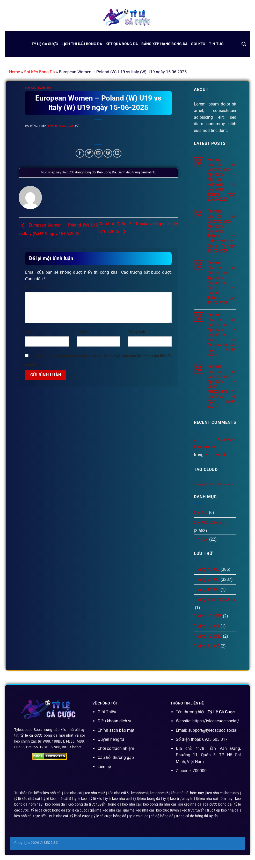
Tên (29, 332)
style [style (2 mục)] (219, 484)
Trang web (136, 332)
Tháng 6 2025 (207, 579)
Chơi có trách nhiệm (116, 748)
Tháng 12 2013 (208, 636)
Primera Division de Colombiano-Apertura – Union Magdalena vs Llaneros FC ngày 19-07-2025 (221, 386)
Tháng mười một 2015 (214, 599)
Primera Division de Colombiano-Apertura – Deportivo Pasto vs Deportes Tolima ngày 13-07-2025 (221, 282)
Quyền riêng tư (111, 739)
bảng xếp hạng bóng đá (164, 44)
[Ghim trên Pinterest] (108, 153)
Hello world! (215, 454)
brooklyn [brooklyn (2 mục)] (199, 484)
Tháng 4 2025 (207, 589)
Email (82, 332)
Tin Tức (216, 44)
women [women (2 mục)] (228, 484)
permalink (148, 172)
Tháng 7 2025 (207, 569)
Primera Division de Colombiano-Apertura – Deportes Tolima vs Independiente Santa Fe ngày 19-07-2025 (221, 231)
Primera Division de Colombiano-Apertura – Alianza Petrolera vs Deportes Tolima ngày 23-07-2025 (221, 179)
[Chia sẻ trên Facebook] (80, 153)
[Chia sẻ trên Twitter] (89, 153)
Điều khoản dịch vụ (115, 720)
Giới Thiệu (107, 711)
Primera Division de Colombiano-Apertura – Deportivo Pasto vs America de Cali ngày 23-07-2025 (221, 334)
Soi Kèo (198, 44)
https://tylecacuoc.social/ (215, 720)
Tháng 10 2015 (208, 616)
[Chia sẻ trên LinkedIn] (117, 153)
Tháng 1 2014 (207, 626)
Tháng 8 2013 (207, 646)
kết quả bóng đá (122, 44)
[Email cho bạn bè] (98, 153)
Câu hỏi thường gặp (116, 757)
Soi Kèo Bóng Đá (39, 71)
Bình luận (34, 287)
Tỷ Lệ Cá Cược (45, 44)
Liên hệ (104, 766)
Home (14, 71)
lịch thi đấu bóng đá (82, 44)
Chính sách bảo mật (116, 730)
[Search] (244, 44)
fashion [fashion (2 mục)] (210, 484)
